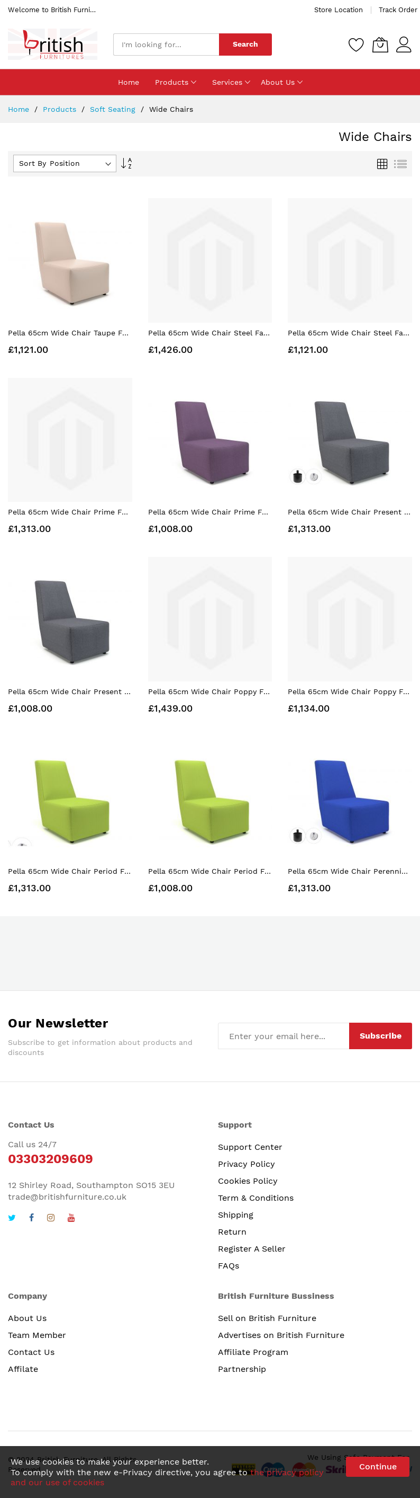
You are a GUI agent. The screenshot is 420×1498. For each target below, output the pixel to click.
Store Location (338, 10)
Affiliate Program (253, 1352)
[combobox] (166, 44)
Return (232, 1232)
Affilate (23, 1369)
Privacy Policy (246, 1164)
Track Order (398, 10)
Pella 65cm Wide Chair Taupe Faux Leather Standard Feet (114, 333)
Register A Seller (252, 1249)
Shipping (235, 1215)
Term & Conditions (256, 1198)
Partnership (242, 1369)
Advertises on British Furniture (281, 1335)
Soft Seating (114, 109)
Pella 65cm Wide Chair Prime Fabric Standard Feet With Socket (125, 512)
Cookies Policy (248, 1181)
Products (61, 109)
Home (20, 109)
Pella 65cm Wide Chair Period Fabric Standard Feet (243, 871)
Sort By (32, 163)
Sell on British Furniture (267, 1318)
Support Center (250, 1147)
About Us (27, 1318)
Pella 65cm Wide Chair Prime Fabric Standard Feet (241, 512)
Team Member (37, 1335)
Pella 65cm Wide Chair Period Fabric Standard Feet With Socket (126, 871)
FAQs (228, 1266)
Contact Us (31, 1352)
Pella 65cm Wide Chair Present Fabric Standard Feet (105, 691)
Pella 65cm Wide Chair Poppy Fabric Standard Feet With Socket (266, 691)
